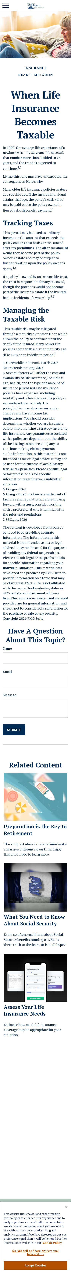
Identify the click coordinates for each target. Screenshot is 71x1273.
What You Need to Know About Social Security (34, 920)
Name (7, 648)
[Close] (66, 1207)
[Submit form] (14, 729)
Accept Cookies (35, 1265)
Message (9, 695)
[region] (35, 1237)
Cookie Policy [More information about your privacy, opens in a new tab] (52, 1243)
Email (7, 671)
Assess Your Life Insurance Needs (25, 1010)
